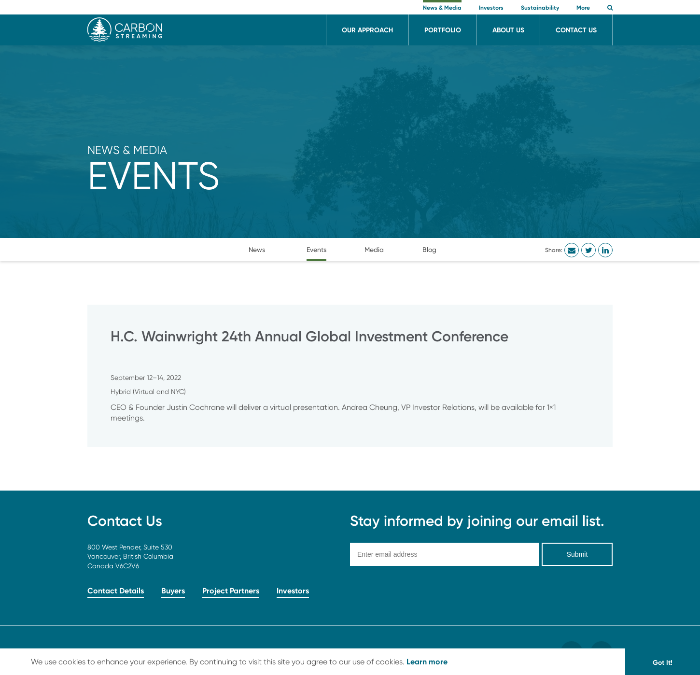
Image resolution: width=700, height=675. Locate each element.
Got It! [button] (662, 662)
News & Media (127, 150)
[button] (610, 8)
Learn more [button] (427, 661)
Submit (577, 554)
